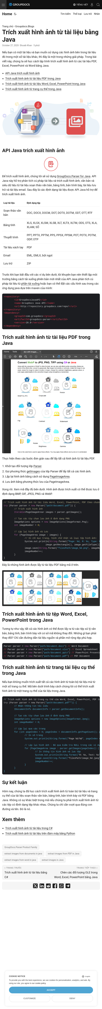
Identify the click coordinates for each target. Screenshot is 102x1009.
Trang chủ (7, 26)
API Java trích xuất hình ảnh (22, 73)
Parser (37, 466)
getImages (33, 471)
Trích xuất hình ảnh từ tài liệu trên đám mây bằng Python (40, 833)
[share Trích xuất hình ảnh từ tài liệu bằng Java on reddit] (48, 887)
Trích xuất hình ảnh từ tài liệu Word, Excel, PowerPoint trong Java (45, 83)
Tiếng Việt (80, 4)
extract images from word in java (20, 860)
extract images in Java (53, 860)
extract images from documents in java (23, 853)
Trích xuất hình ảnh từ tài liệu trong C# (28, 828)
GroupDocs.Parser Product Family (20, 847)
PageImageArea (60, 476)
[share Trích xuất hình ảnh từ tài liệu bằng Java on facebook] (55, 887)
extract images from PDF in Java (63, 853)
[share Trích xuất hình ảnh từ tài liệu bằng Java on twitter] (35, 887)
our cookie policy (39, 983)
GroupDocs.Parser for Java (73, 176)
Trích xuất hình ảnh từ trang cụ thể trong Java (33, 89)
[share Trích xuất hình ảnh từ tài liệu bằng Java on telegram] (68, 887)
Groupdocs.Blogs (24, 26)
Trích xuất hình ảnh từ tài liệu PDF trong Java (33, 78)
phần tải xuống (30, 283)
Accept (51, 990)
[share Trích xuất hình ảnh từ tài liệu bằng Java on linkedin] (42, 887)
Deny (72, 998)
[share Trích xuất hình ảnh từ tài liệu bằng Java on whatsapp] (61, 887)
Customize (29, 998)
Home (7, 14)
